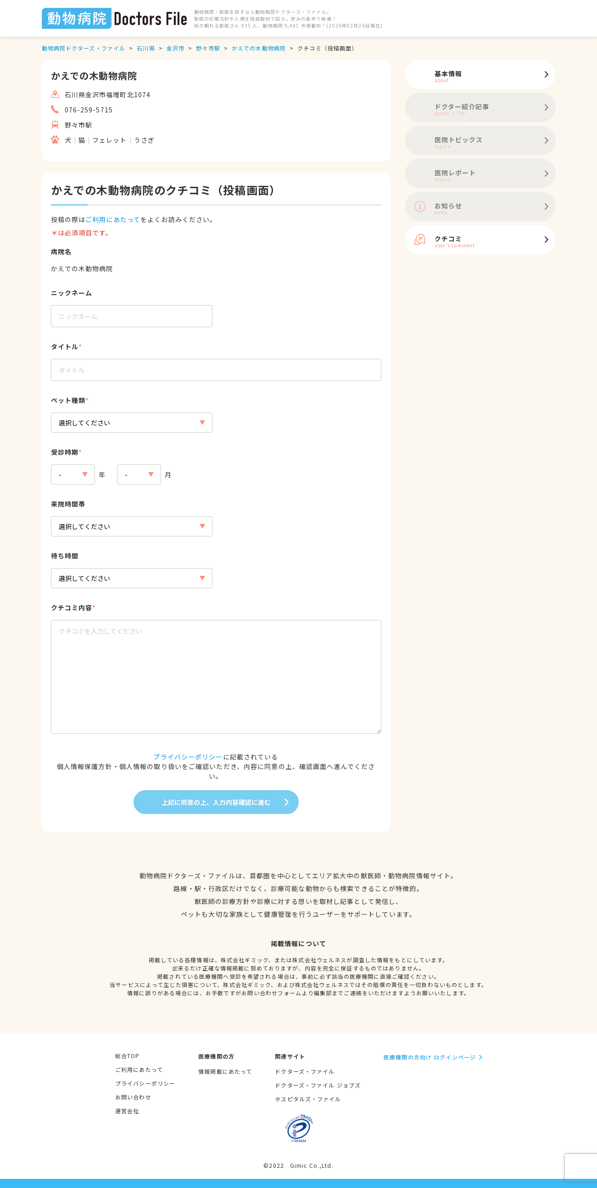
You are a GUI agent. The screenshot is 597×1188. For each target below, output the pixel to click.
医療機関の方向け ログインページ (430, 1057)
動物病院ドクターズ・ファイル (84, 48)
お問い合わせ (133, 1097)
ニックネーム (72, 292)
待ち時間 (64, 555)
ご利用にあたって (112, 219)
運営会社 (127, 1111)
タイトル (64, 346)
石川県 (146, 48)
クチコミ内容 (72, 607)
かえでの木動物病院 (259, 48)
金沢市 (175, 48)
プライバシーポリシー (188, 756)
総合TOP (127, 1056)
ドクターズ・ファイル (305, 1071)
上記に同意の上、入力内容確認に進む (216, 802)
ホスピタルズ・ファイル (308, 1099)
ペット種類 (68, 400)
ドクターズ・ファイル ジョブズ (318, 1085)
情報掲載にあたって (225, 1071)
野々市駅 (208, 48)
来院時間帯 (68, 503)
